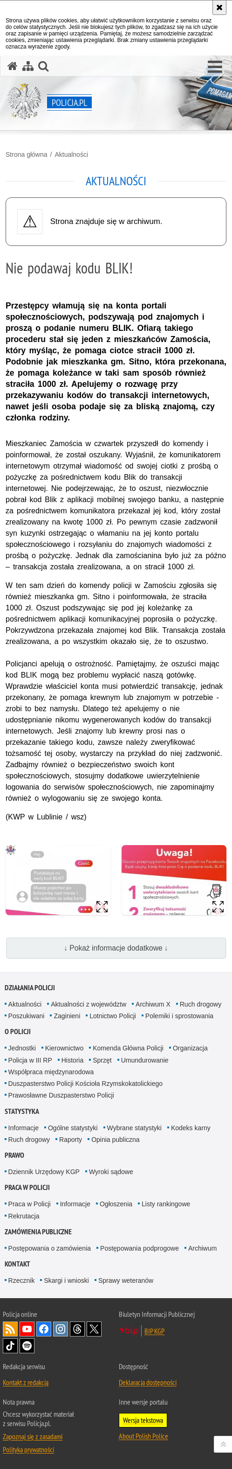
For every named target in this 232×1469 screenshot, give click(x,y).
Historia (72, 1060)
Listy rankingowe (166, 1204)
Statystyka (22, 1111)
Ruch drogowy (201, 1004)
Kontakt (17, 1264)
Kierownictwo (64, 1048)
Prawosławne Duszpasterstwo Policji (61, 1095)
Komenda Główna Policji (128, 1048)
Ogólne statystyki (73, 1128)
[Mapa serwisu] (28, 66)
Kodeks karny (191, 1128)
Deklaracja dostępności (148, 1382)
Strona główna (27, 154)
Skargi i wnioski (66, 1280)
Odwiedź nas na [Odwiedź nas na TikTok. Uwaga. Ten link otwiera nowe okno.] (10, 1345)
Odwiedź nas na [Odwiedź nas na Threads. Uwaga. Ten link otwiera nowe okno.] (77, 1329)
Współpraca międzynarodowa (51, 1072)
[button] (215, 67)
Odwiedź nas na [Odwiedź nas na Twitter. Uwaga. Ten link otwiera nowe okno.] (94, 1329)
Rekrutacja (24, 1216)
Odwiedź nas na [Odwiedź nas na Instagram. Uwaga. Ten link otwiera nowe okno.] (60, 1329)
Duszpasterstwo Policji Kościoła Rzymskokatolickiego (85, 1083)
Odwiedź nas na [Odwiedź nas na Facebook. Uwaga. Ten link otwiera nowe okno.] (43, 1329)
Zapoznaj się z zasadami (32, 1436)
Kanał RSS (10, 1329)
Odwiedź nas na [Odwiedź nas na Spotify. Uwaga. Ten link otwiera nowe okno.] (27, 1345)
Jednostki (22, 1048)
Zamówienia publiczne (38, 1232)
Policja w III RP (30, 1060)
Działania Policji (30, 988)
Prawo (14, 1155)
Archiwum (202, 1248)
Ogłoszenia (116, 1204)
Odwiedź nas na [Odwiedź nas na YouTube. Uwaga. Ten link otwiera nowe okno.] (27, 1329)
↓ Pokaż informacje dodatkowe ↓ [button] (116, 948)
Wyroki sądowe (111, 1171)
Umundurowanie (145, 1060)
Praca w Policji (27, 1187)
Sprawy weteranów (125, 1280)
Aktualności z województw (88, 1004)
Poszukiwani (26, 1016)
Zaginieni (67, 1016)
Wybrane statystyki (134, 1128)
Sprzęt (102, 1060)
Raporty (70, 1139)
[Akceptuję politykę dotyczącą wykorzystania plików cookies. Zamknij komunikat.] (219, 7)
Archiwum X (153, 1004)
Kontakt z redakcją (25, 1382)
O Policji (18, 1031)
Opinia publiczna (115, 1139)
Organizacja (190, 1048)
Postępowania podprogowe (139, 1248)
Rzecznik (21, 1280)
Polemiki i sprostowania (179, 1016)
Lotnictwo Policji (112, 1016)
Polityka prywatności (28, 1449)
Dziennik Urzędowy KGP (44, 1171)
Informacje (23, 1128)
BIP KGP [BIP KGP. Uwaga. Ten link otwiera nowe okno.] (154, 1331)
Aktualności (71, 154)
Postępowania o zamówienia (49, 1248)
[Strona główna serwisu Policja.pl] (12, 66)
